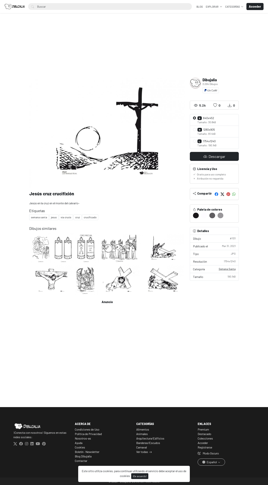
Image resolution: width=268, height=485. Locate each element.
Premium (203, 429)
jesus (54, 217)
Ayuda (78, 443)
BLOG (200, 6)
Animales (142, 434)
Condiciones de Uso (87, 429)
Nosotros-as (83, 438)
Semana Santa (227, 268)
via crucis (66, 217)
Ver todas (142, 451)
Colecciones (205, 438)
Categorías (232, 6)
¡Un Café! (210, 90)
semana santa (39, 217)
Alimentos (142, 429)
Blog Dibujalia (83, 456)
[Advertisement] (134, 49)
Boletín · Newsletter (87, 451)
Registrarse (205, 447)
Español (209, 462)
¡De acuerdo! (140, 476)
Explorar (212, 6)
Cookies (80, 447)
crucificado (90, 217)
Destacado (204, 434)
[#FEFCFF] (204, 215)
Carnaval (141, 447)
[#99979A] (220, 215)
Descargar (214, 156)
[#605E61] (212, 215)
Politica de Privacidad (88, 434)
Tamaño (214, 276)
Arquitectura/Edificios (150, 438)
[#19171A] (196, 215)
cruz (77, 217)
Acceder (203, 443)
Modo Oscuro (208, 453)
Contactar (81, 460)
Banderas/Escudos (148, 443)
